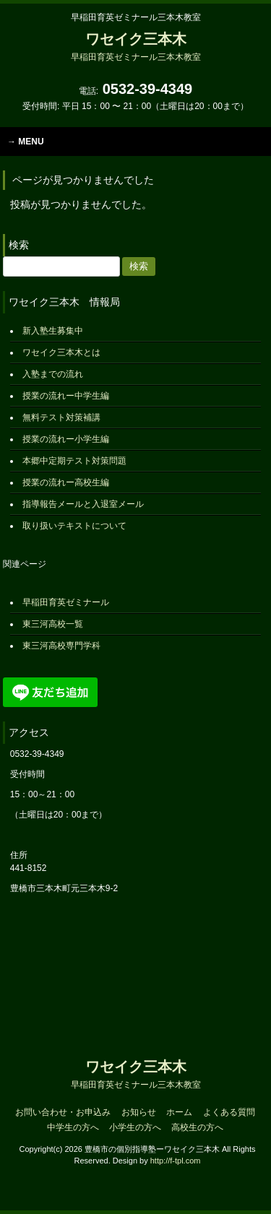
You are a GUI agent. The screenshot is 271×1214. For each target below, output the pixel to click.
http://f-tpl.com (175, 1160)
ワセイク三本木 (136, 46)
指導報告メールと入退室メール (83, 504)
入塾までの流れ (52, 374)
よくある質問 (229, 1112)
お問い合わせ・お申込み (63, 1112)
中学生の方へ (73, 1127)
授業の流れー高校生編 (65, 482)
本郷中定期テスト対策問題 (74, 461)
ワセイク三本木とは (61, 352)
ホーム (179, 1112)
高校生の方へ (197, 1127)
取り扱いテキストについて (74, 526)
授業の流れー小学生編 (65, 439)
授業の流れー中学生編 (65, 396)
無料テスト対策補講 (61, 417)
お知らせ (138, 1112)
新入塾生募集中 (52, 331)
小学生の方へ (135, 1127)
